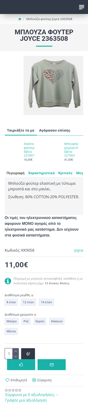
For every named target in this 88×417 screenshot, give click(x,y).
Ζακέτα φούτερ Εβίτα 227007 (29, 150)
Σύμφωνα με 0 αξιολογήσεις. (30, 394)
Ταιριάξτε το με (20, 130)
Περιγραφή (15, 173)
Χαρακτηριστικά (41, 173)
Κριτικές (65, 173)
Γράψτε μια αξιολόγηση (26, 400)
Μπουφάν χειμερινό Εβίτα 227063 (71, 150)
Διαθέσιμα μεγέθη (17, 295)
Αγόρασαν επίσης (54, 130)
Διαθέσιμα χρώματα (19, 314)
